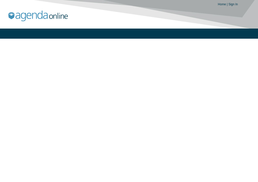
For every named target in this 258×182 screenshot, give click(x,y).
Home (222, 4)
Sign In (233, 4)
